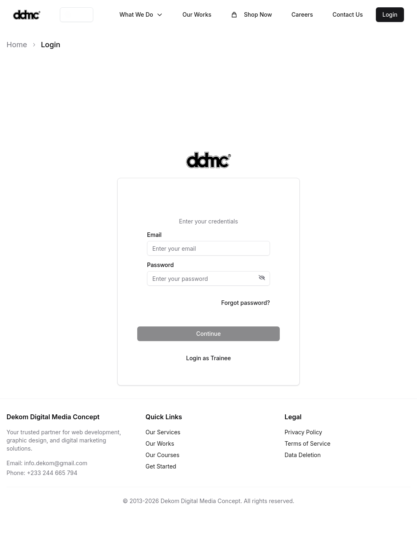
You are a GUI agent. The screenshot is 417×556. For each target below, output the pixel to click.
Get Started (160, 466)
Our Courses (162, 454)
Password (160, 265)
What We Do (141, 14)
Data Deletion (303, 454)
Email (154, 235)
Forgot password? (245, 302)
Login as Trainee (208, 358)
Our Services (162, 432)
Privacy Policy (304, 432)
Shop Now (251, 14)
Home (17, 44)
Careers (302, 14)
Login (389, 14)
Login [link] (50, 44)
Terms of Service (308, 443)
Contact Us (348, 14)
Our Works (196, 14)
